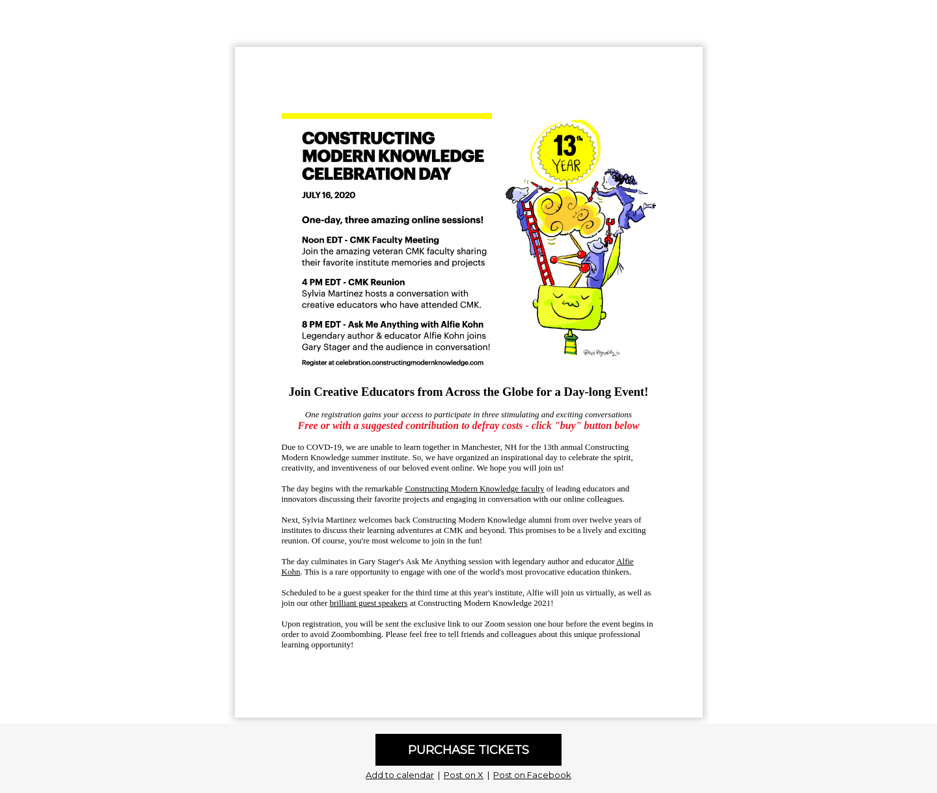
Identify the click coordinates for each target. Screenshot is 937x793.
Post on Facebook (532, 775)
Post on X (463, 775)
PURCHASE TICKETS (468, 749)
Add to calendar (400, 775)
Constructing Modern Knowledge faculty (474, 488)
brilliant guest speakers (369, 603)
